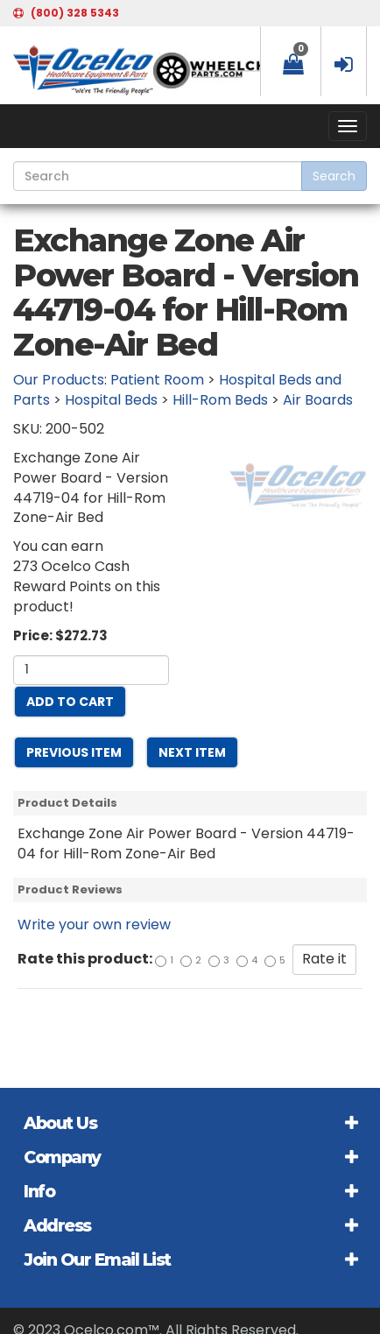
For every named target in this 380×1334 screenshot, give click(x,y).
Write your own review (94, 924)
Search (334, 176)
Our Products (58, 380)
